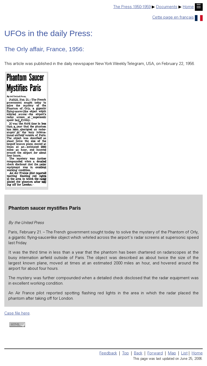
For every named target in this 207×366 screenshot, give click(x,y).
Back (138, 353)
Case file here (17, 314)
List (184, 353)
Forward (155, 353)
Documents (166, 7)
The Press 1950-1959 (132, 7)
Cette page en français (177, 18)
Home (188, 7)
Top (125, 353)
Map (172, 353)
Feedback (108, 353)
